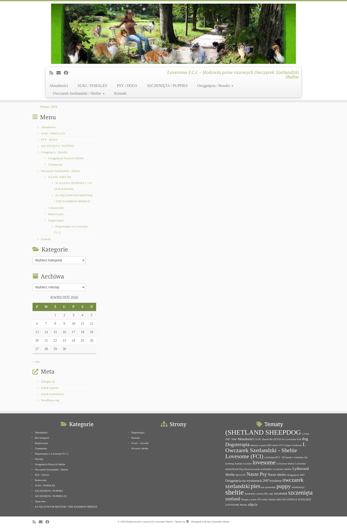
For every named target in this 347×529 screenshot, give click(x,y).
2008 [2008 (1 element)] (233, 439)
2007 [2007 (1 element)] (227, 439)
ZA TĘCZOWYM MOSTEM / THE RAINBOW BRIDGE (66, 506)
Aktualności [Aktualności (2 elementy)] (245, 439)
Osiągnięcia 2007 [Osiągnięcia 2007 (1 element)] (296, 475)
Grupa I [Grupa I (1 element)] (288, 445)
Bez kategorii (42, 437)
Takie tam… (41, 501)
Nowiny (39, 458)
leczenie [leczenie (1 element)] (247, 463)
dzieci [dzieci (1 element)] (275, 445)
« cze (36, 362)
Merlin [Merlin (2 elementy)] (230, 474)
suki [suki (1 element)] (271, 493)
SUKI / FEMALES (92, 86)
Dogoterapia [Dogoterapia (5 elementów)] (237, 444)
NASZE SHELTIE (60, 177)
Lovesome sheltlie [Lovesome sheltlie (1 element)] (282, 469)
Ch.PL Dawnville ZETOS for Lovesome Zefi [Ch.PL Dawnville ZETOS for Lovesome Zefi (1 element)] (278, 439)
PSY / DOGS (127, 86)
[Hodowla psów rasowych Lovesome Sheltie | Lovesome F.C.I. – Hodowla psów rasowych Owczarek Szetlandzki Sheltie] (173, 34)
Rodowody (41, 480)
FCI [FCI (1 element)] (281, 445)
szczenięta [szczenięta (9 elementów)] (300, 492)
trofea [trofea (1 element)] (265, 499)
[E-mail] (60, 73)
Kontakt (120, 93)
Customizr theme (220, 521)
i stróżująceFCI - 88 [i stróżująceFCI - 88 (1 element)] (274, 457)
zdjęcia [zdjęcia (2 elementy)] (252, 504)
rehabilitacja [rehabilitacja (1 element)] (298, 487)
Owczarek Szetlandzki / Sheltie (79, 93)
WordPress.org (50, 400)
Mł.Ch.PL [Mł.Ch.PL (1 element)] (240, 475)
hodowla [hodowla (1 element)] (297, 445)
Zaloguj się (48, 381)
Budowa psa (56, 214)
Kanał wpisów (50, 388)
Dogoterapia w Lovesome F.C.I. (52, 453)
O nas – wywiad (139, 443)
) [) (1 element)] (302, 433)
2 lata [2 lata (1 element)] (306, 433)
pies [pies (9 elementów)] (255, 486)
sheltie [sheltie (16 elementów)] (234, 492)
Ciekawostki (56, 208)
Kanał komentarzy (52, 394)
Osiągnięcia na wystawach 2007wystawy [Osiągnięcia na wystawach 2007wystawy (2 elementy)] (253, 481)
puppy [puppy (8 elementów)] (283, 486)
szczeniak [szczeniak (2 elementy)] (280, 493)
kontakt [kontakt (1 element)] (239, 463)
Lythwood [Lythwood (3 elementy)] (300, 468)
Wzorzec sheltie (139, 448)
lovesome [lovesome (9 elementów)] (264, 462)
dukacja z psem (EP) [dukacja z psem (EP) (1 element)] (261, 445)
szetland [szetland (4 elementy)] (232, 498)
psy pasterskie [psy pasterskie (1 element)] (268, 487)
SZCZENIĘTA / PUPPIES (167, 86)
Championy (55, 164)
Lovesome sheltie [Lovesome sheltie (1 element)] (285, 463)
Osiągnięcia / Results (215, 86)
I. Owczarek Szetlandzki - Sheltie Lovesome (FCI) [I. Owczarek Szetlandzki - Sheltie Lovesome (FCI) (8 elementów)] (265, 450)
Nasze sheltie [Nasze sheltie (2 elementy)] (277, 474)
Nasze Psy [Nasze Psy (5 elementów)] (257, 474)
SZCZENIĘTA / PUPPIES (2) (51, 496)
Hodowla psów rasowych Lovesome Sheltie (149, 521)
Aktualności (58, 86)
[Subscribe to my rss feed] (52, 73)
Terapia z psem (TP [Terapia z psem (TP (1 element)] (251, 499)
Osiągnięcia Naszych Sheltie (66, 158)
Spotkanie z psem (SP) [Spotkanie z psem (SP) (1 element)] (256, 493)
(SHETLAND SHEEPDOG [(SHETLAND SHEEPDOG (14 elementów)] (263, 432)
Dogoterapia (56, 220)
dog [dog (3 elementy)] (305, 438)
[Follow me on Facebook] (67, 73)
